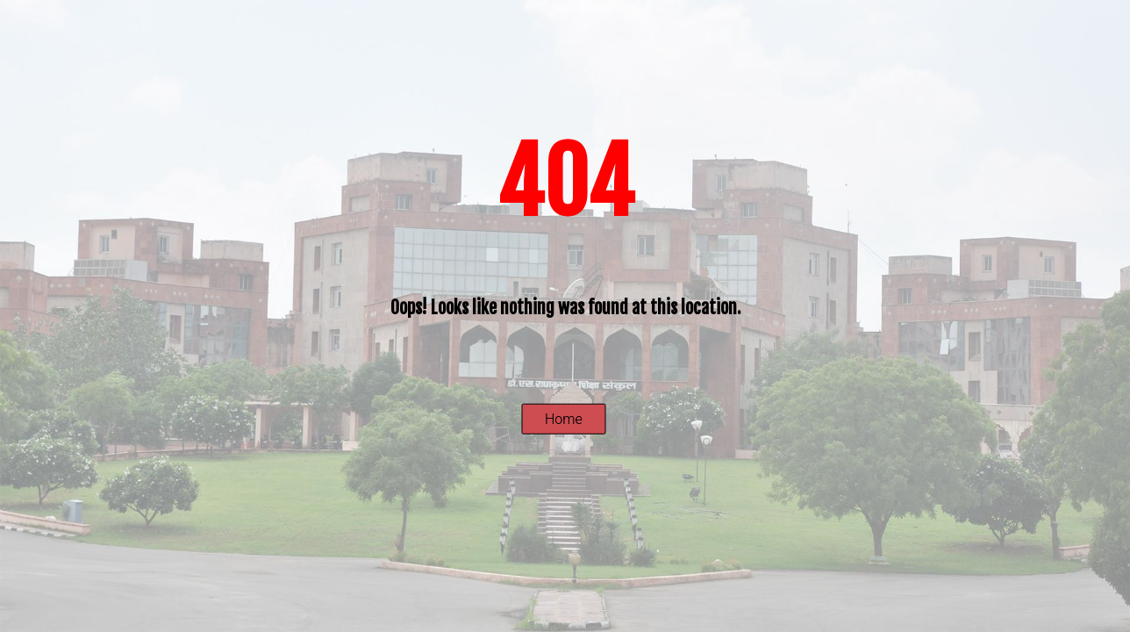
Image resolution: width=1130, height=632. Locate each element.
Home (564, 419)
